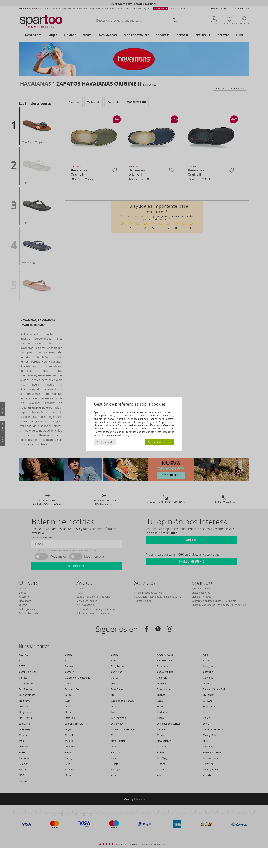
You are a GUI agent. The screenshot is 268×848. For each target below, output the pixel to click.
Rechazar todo (105, 442)
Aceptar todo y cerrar (159, 442)
